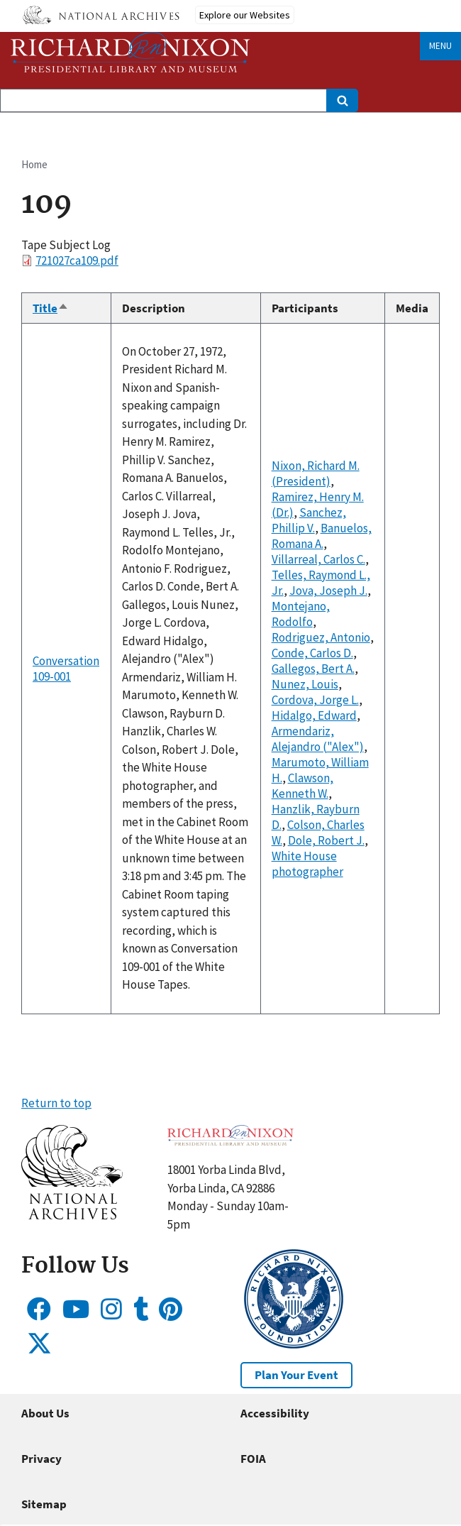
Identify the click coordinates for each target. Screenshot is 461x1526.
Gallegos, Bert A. (313, 668)
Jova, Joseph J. (328, 590)
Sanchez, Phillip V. (309, 520)
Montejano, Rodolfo (301, 614)
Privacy (41, 1458)
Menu (440, 46)
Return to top (56, 1103)
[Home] (130, 52)
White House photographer (307, 863)
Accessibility (274, 1413)
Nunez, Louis (305, 684)
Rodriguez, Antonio (321, 637)
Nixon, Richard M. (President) (316, 473)
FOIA (253, 1458)
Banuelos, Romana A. (322, 535)
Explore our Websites (244, 15)
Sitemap (44, 1504)
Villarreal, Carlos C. (318, 559)
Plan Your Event (296, 1375)
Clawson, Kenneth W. (302, 785)
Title (51, 308)
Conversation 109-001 (66, 668)
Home (34, 164)
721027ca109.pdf (76, 260)
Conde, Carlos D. (312, 653)
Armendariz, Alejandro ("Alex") (318, 738)
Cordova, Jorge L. (315, 700)
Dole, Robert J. (326, 840)
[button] (72, 1215)
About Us (45, 1413)
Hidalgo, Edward (314, 715)
